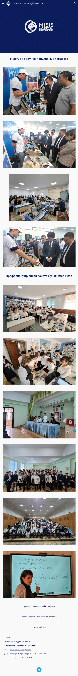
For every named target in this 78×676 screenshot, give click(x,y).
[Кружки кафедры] (39, 627)
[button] (3, 3)
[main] (39, 58)
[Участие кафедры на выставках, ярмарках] (39, 617)
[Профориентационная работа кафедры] (39, 606)
